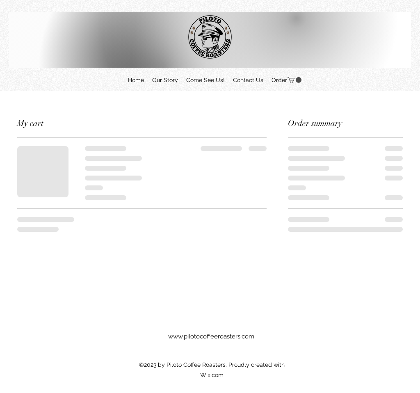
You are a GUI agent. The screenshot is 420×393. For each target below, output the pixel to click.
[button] (294, 80)
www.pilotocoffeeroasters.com (211, 336)
